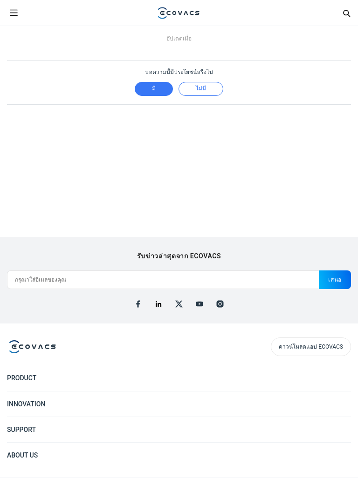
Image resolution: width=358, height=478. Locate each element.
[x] (179, 304)
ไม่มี (201, 88)
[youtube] (199, 304)
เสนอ (335, 279)
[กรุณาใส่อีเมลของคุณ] (163, 279)
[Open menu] (13, 13)
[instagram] (220, 304)
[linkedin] (158, 304)
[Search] (346, 13)
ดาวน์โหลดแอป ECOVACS (311, 346)
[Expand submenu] (344, 377)
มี (154, 88)
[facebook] (138, 304)
